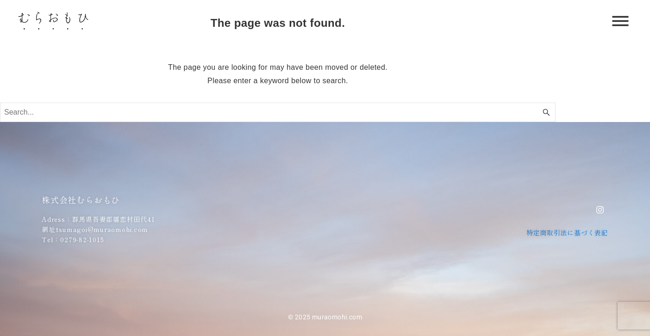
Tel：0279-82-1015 (73, 239)
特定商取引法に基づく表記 (567, 232)
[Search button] (546, 112)
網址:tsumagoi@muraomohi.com (95, 229)
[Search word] (278, 112)
